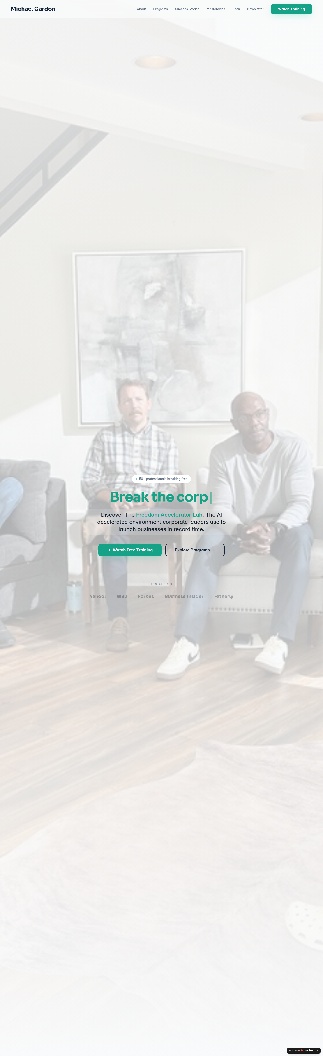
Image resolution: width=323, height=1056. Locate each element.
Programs (160, 9)
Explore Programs (195, 550)
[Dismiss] (317, 1050)
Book (236, 9)
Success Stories (187, 9)
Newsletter (255, 9)
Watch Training (291, 9)
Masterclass (216, 9)
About (141, 9)
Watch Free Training (130, 550)
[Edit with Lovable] (301, 1050)
